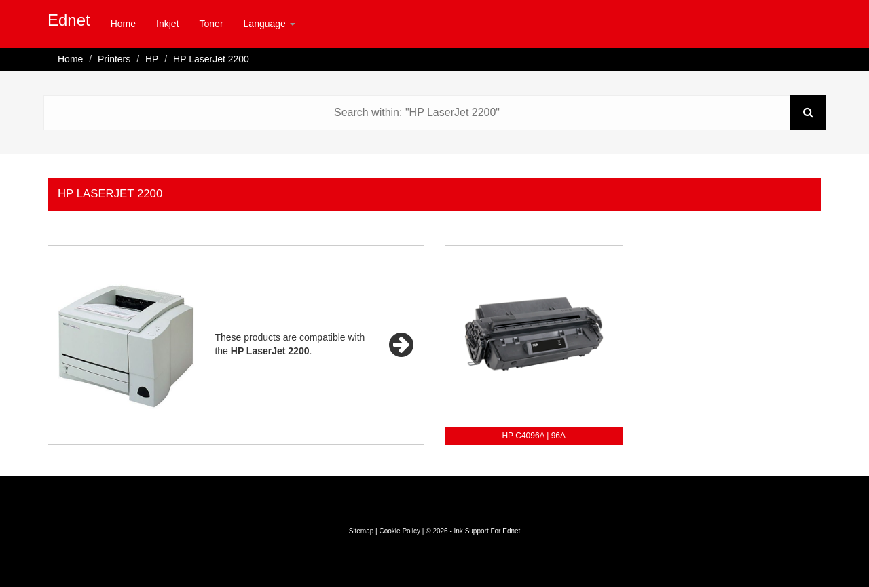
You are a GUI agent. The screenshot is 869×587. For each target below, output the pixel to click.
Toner (211, 23)
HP (151, 59)
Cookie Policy (399, 531)
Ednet (69, 20)
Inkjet (167, 23)
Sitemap (361, 531)
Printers (114, 59)
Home (123, 23)
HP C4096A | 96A (534, 435)
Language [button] (269, 23)
